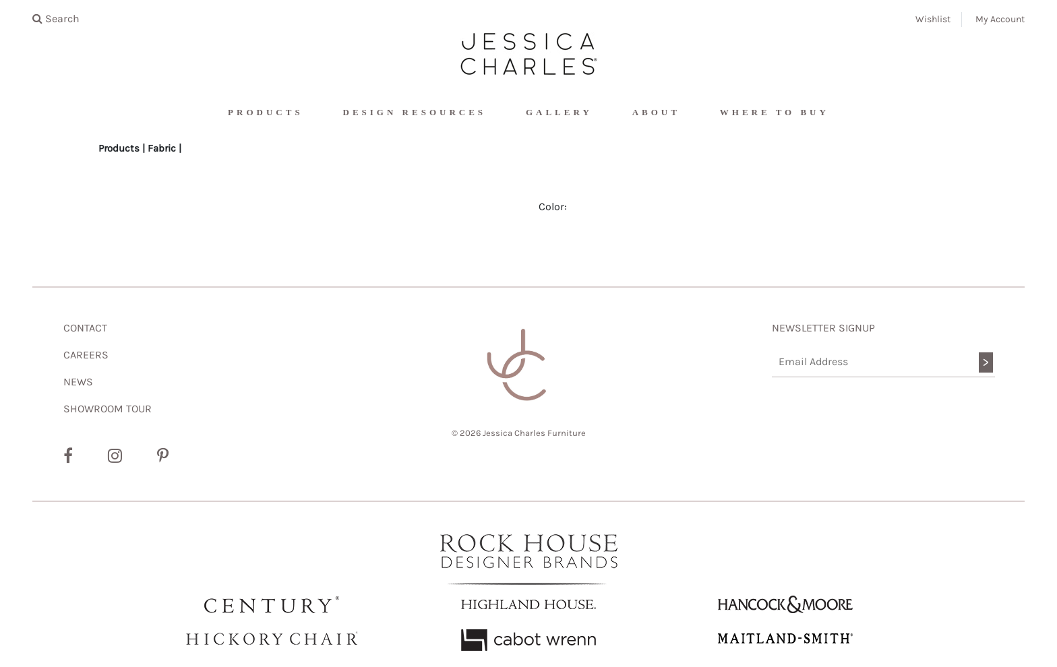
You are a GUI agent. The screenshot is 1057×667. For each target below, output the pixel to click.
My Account (1000, 19)
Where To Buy (774, 112)
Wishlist (932, 19)
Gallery (559, 112)
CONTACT (85, 327)
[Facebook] (68, 456)
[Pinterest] (163, 456)
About (656, 112)
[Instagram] (115, 456)
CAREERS (86, 354)
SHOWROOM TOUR (107, 408)
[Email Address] (883, 362)
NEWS (78, 381)
